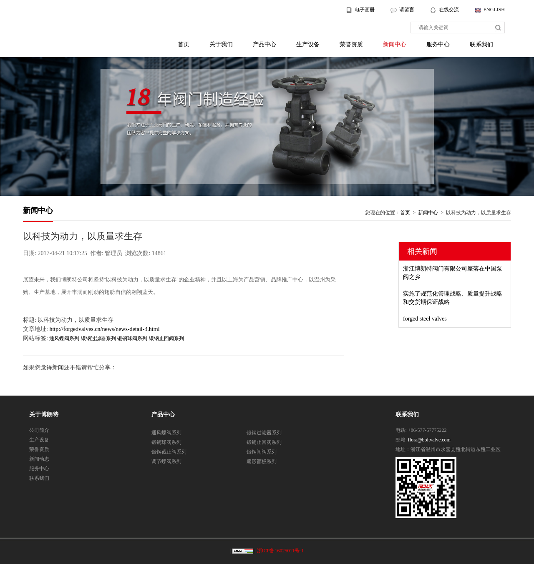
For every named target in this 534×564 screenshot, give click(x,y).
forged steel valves (425, 319)
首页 (183, 44)
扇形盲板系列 (262, 461)
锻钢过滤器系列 (98, 338)
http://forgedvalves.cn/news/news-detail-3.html (104, 329)
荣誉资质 (351, 44)
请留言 (406, 10)
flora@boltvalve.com (429, 440)
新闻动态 (39, 459)
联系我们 (481, 44)
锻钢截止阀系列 (168, 452)
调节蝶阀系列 (166, 461)
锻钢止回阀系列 (166, 338)
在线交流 (449, 10)
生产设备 (308, 44)
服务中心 (438, 44)
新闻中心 (394, 44)
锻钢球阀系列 (132, 338)
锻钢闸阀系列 (262, 452)
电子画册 (365, 10)
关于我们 (221, 44)
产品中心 (264, 44)
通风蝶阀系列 (64, 338)
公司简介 (39, 430)
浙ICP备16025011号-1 (280, 551)
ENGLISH (494, 10)
